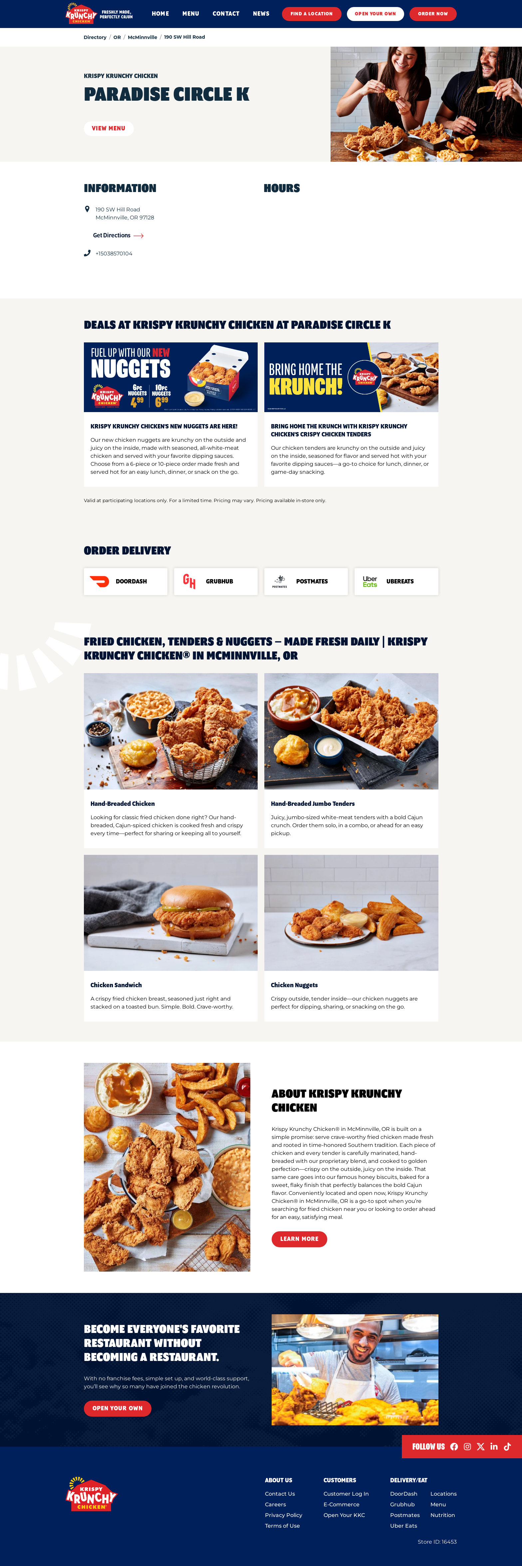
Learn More (299, 1239)
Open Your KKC (344, 1515)
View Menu (109, 128)
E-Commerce (342, 1504)
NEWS (261, 14)
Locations (443, 1494)
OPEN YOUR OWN (375, 14)
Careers (275, 1504)
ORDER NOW (433, 14)
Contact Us (280, 1494)
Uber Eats (403, 1526)
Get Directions (118, 235)
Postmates (405, 1515)
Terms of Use (282, 1526)
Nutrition (442, 1515)
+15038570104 (114, 253)
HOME (160, 14)
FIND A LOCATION (312, 14)
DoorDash (403, 1494)
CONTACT (226, 14)
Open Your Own (118, 1408)
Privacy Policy (283, 1515)
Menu (438, 1504)
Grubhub (402, 1504)
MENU (190, 14)
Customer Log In (346, 1494)
